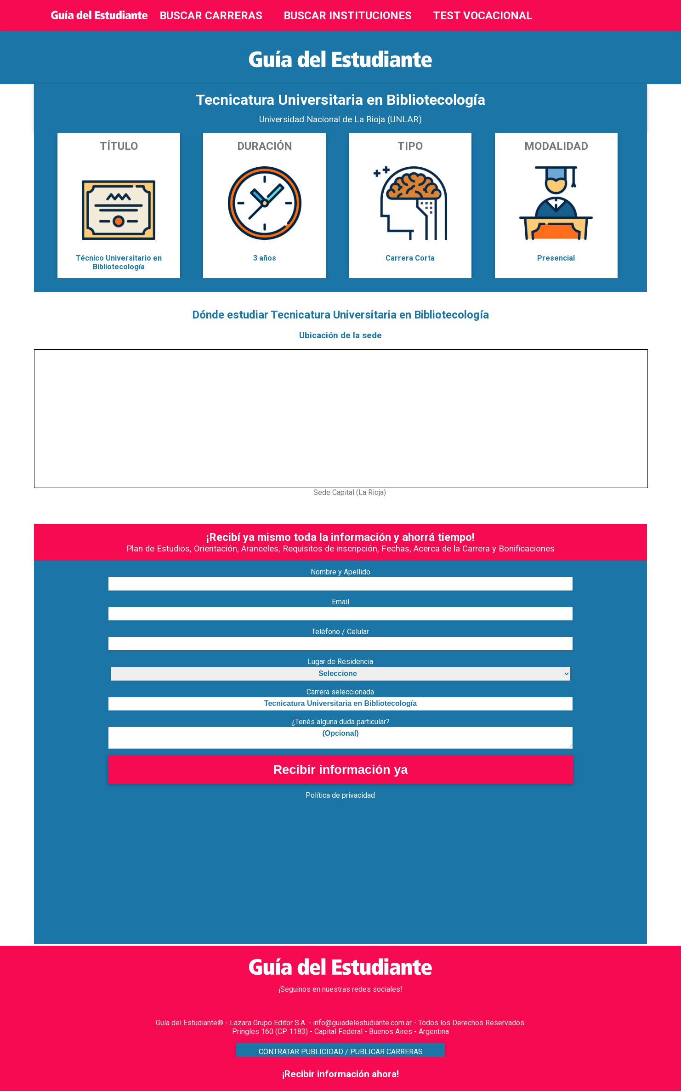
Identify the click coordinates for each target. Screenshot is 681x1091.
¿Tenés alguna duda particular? (340, 721)
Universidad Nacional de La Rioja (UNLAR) (340, 119)
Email (340, 601)
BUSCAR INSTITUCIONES (348, 15)
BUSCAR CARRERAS (210, 15)
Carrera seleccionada (340, 692)
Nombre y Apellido (340, 572)
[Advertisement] (309, 879)
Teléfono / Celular (340, 631)
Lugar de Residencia (340, 661)
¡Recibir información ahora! (340, 1074)
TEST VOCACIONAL (483, 15)
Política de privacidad (340, 795)
